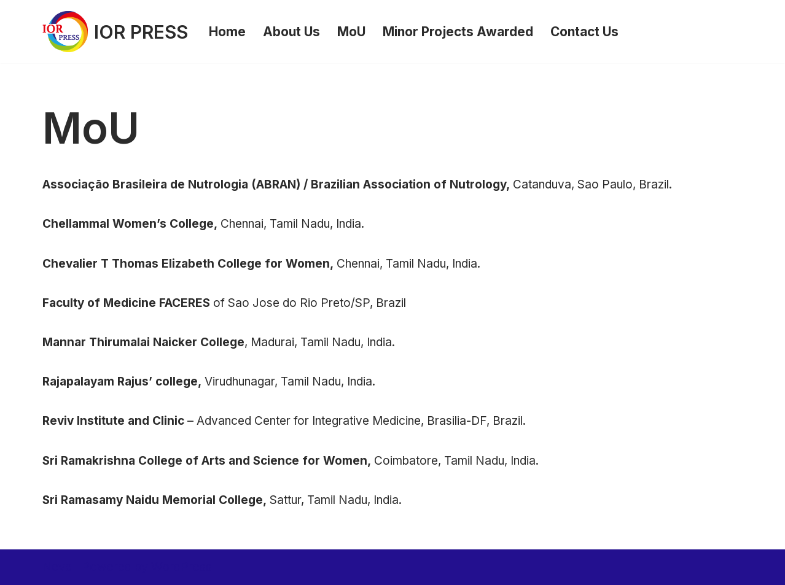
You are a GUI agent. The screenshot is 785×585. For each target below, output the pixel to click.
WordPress (181, 567)
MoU (351, 31)
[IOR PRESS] (115, 31)
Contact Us (584, 31)
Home (227, 31)
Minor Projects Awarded (458, 31)
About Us (291, 31)
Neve (57, 567)
